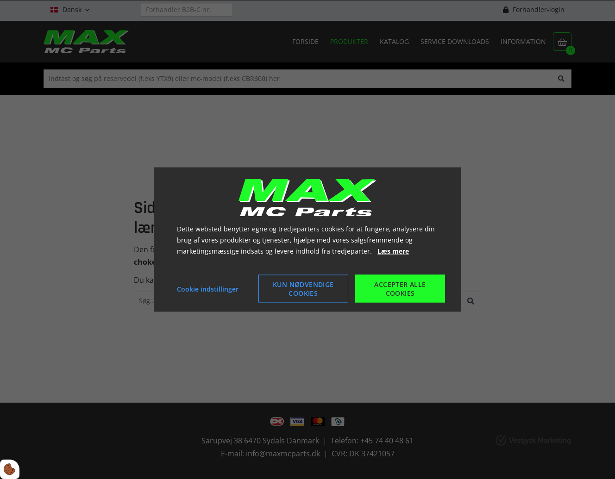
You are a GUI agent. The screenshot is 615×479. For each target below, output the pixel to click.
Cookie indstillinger (207, 288)
